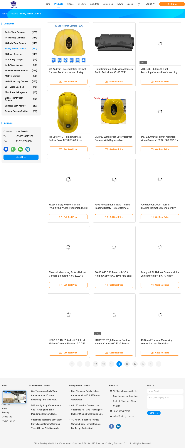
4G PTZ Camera (21, 76)
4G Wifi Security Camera (21, 81)
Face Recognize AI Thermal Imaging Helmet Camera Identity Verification (158, 208)
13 (103, 364)
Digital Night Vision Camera (21, 99)
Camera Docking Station (21, 111)
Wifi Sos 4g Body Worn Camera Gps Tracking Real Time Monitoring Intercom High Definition (46, 410)
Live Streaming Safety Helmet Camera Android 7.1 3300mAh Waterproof (85, 395)
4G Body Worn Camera (21, 43)
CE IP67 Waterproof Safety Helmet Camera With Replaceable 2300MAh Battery (113, 140)
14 (111, 364)
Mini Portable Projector (21, 92)
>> (159, 364)
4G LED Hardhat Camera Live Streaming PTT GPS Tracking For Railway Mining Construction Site (87, 409)
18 (143, 364)
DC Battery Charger (21, 59)
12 (95, 364)
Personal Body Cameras (21, 70)
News (4, 408)
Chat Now (172, 4)
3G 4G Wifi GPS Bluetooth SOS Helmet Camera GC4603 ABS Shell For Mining (113, 276)
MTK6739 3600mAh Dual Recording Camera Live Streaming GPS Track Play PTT (159, 72)
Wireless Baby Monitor (21, 105)
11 (87, 364)
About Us (6, 404)
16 (127, 364)
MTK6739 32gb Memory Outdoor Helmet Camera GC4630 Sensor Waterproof (112, 343)
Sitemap (5, 412)
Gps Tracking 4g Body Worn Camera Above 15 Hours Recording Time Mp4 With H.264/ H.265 (44, 396)
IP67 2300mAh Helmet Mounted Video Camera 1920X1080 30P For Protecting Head (159, 140)
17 (135, 364)
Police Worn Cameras (21, 32)
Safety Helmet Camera (21, 48)
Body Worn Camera (21, 65)
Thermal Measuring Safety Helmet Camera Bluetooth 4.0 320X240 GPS (67, 276)
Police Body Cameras (21, 37)
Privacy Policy (8, 421)
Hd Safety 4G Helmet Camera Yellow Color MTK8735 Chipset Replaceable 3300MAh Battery (66, 140)
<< (72, 364)
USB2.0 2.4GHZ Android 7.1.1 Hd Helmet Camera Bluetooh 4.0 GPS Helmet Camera (67, 343)
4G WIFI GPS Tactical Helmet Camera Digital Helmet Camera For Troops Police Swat (86, 424)
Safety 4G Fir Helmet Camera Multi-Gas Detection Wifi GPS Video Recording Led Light (160, 276)
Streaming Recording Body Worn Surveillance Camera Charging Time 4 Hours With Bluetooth (46, 424)
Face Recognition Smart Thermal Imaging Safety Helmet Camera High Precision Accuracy (112, 208)
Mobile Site (7, 416)
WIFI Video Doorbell (21, 86)
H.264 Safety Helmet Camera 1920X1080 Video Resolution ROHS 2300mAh (68, 208)
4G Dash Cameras (21, 54)
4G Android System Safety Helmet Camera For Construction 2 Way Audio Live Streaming (67, 72)
